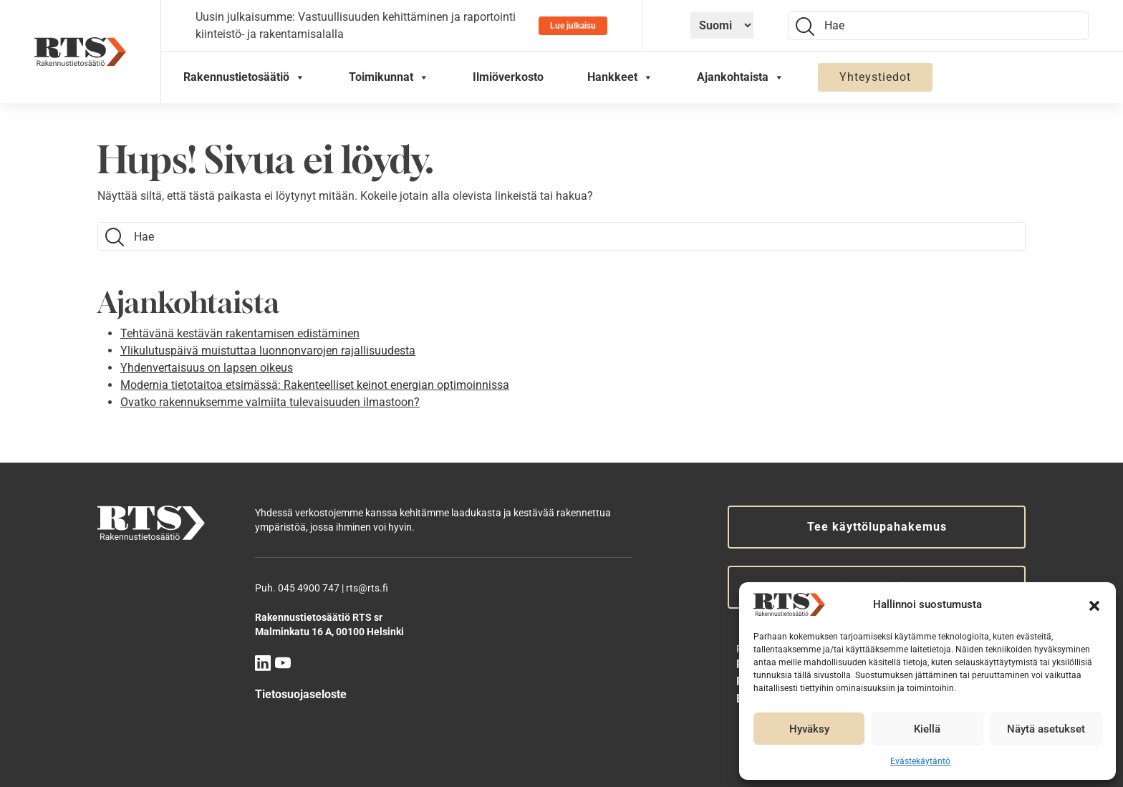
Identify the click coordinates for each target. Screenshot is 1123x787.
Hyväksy (809, 729)
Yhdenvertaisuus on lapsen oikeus (206, 368)
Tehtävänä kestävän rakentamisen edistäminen (240, 333)
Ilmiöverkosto (508, 77)
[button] (1094, 604)
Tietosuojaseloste (301, 694)
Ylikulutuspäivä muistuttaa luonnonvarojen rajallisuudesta (267, 350)
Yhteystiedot (875, 77)
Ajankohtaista (740, 77)
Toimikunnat (389, 77)
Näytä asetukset (1046, 729)
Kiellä (927, 729)
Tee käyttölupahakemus (877, 526)
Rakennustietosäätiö (244, 77)
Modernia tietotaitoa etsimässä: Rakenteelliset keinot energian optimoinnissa (314, 385)
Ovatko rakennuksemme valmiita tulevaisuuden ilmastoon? (270, 402)
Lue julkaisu (573, 26)
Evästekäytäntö (920, 761)
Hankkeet (620, 77)
